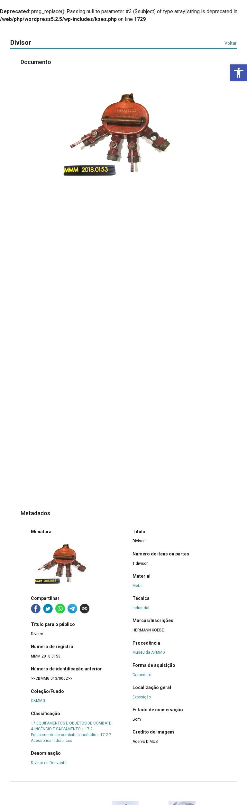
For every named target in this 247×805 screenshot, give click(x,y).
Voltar (230, 43)
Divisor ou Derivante (49, 763)
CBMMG (38, 700)
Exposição (142, 697)
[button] (238, 72)
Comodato (142, 675)
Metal (137, 585)
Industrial (141, 608)
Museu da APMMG (149, 652)
